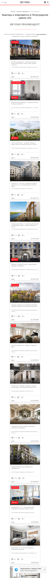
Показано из (26, 530)
